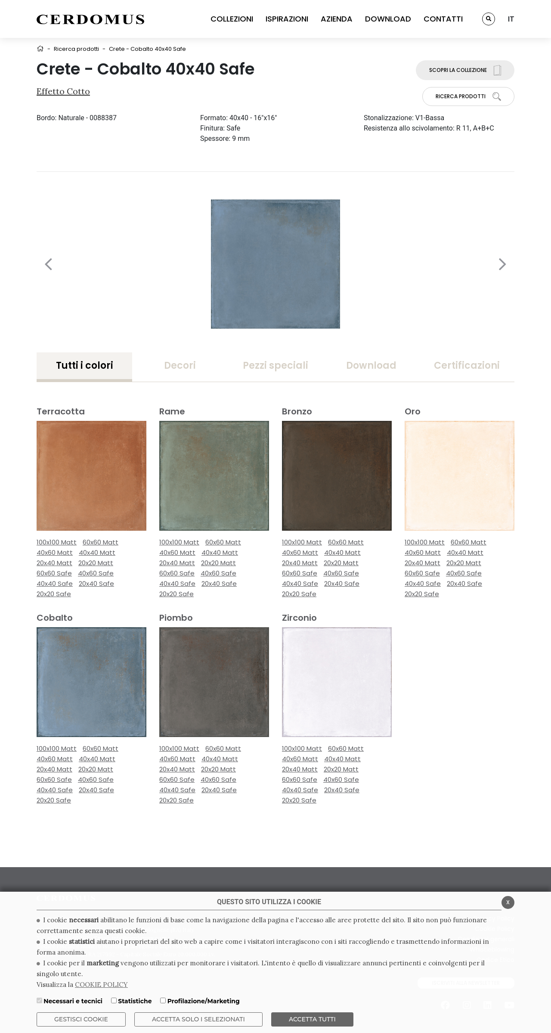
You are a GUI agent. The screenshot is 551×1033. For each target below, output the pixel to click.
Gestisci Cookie (81, 1019)
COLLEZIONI (231, 18)
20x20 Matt (95, 562)
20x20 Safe (54, 593)
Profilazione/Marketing (203, 1001)
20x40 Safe (96, 583)
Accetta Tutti (312, 1019)
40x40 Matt (97, 552)
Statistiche (135, 1001)
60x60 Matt (100, 542)
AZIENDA (337, 18)
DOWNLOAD (388, 18)
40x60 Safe (96, 573)
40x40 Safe (55, 583)
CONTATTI (443, 18)
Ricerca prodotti (76, 49)
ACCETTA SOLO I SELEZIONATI (198, 1019)
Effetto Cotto (63, 91)
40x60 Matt (55, 552)
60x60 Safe (54, 573)
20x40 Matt (54, 562)
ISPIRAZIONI (287, 18)
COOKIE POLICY (101, 984)
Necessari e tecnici (72, 1001)
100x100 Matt (57, 542)
